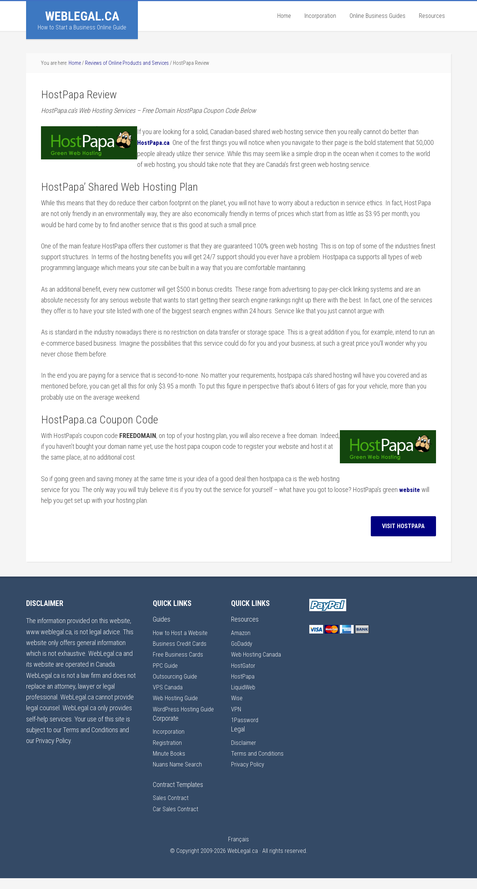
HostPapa (243, 676)
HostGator (244, 665)
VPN (236, 709)
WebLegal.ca (82, 16)
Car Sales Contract (176, 819)
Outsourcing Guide (176, 676)
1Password (245, 720)
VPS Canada (168, 687)
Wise (237, 698)
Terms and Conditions (258, 753)
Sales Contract (171, 809)
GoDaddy (243, 643)
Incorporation (170, 742)
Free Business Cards (179, 654)
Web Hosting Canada (258, 654)
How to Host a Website (182, 632)
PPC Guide (166, 665)
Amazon (241, 632)
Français (238, 850)
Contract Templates (178, 795)
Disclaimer (244, 742)
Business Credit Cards (181, 643)
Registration (168, 753)
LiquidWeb (244, 687)
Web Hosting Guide (177, 698)
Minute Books (170, 764)
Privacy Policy (248, 764)
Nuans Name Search (179, 775)
